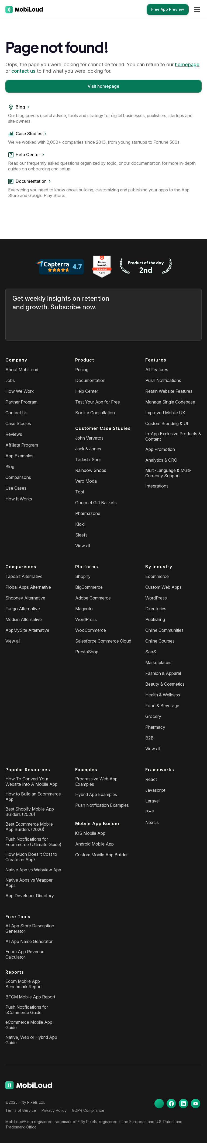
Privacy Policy (54, 1110)
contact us (23, 71)
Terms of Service (20, 1110)
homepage (187, 64)
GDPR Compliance (88, 1110)
